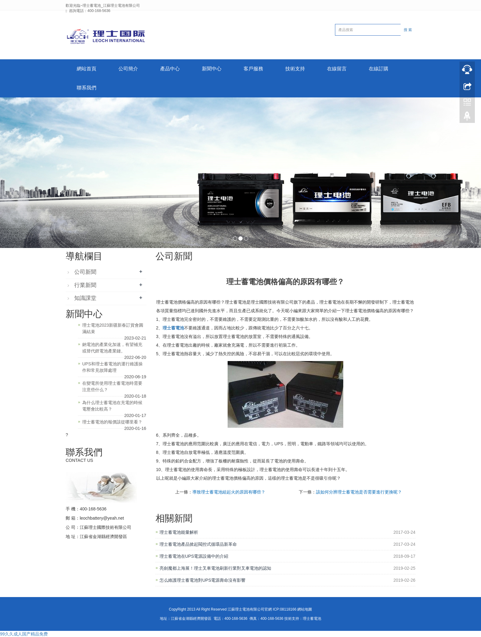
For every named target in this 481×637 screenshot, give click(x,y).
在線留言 (337, 68)
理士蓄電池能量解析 (179, 532)
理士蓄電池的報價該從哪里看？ (112, 421)
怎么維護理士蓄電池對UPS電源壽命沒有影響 (203, 580)
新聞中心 (211, 68)
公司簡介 (128, 68)
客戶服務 (253, 68)
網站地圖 (304, 609)
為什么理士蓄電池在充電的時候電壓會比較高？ (112, 405)
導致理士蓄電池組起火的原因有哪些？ (228, 492)
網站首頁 (86, 68)
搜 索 (408, 30)
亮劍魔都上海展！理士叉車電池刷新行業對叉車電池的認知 (215, 568)
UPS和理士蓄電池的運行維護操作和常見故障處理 (112, 367)
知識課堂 (85, 298)
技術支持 (295, 68)
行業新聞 (85, 285)
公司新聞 (85, 272)
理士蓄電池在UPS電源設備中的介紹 (194, 556)
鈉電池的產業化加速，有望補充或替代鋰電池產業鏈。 (112, 347)
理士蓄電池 (173, 327)
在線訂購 (378, 68)
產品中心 (170, 68)
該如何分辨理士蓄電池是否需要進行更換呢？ (359, 492)
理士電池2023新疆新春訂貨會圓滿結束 (112, 328)
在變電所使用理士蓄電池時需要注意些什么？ (112, 386)
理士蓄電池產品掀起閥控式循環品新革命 (198, 544)
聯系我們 (86, 87)
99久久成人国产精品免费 (24, 633)
